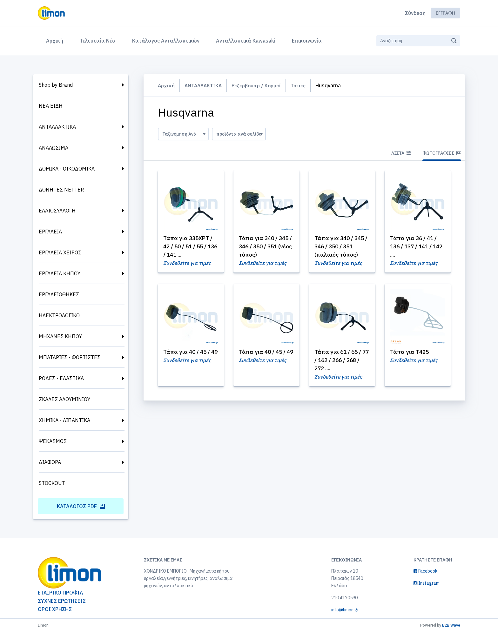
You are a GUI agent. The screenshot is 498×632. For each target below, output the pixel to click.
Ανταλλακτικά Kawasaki (245, 40)
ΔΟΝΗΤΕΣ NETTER (61, 189)
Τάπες (301, 85)
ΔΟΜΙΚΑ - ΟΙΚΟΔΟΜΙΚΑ (67, 168)
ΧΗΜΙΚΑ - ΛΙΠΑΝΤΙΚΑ (64, 420)
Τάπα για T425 (410, 352)
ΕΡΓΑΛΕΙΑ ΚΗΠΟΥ (59, 273)
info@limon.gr (345, 610)
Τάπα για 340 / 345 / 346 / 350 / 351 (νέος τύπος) (265, 247)
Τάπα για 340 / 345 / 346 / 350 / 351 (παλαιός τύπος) (341, 247)
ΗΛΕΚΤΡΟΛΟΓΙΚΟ (59, 315)
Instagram (427, 583)
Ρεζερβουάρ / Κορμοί (258, 85)
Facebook (425, 571)
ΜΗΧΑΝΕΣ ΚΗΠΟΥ (60, 336)
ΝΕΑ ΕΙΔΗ (51, 106)
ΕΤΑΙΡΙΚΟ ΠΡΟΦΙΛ (60, 592)
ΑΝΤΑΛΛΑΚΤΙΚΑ (57, 127)
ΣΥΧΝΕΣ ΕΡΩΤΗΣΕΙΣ (62, 601)
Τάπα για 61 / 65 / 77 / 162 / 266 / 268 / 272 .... (341, 361)
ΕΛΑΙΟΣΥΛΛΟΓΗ (57, 210)
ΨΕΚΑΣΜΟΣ (53, 441)
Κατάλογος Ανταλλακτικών (165, 40)
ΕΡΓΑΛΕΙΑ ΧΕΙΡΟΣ (60, 252)
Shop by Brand (56, 85)
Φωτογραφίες (441, 153)
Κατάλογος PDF (81, 506)
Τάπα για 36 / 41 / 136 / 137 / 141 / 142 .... (414, 247)
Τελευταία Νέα (98, 40)
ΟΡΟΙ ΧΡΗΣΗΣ (55, 609)
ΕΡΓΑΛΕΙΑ (50, 231)
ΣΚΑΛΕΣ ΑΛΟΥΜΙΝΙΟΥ (64, 399)
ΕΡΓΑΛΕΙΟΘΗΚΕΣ (59, 294)
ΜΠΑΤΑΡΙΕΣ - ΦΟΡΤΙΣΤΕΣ (69, 357)
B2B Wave (451, 625)
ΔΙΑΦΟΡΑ (50, 462)
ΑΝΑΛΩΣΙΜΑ (53, 148)
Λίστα (401, 153)
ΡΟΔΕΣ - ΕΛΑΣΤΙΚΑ (61, 378)
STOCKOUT (52, 483)
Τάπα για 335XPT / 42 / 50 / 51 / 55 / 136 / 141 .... (189, 247)
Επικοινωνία (307, 40)
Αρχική (56, 40)
